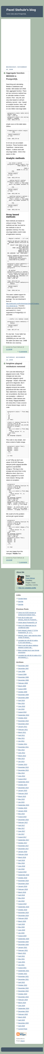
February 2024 (23, 1000)
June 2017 (21, 831)
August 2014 (22, 779)
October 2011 (22, 744)
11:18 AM (9, 349)
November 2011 (23, 747)
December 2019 (23, 915)
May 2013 (21, 758)
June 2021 (21, 962)
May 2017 (21, 828)
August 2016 (22, 817)
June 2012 (21, 753)
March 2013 (22, 756)
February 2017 (23, 822)
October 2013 (22, 764)
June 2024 (21, 1005)
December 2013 (23, 770)
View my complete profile (27, 588)
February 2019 (23, 889)
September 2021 (23, 971)
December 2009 (23, 698)
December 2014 (23, 788)
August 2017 (22, 837)
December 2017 (23, 849)
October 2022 (22, 985)
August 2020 (22, 936)
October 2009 (22, 692)
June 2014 (21, 776)
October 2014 (22, 785)
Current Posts (22, 1029)
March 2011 (22, 732)
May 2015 (21, 799)
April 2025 (21, 1020)
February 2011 (23, 729)
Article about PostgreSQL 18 (27, 622)
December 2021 (23, 979)
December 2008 (23, 680)
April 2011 (21, 735)
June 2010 (21, 706)
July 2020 (21, 933)
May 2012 (21, 750)
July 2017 (21, 834)
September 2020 (23, 939)
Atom (22, 1041)
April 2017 (21, 825)
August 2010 (22, 712)
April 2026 (21, 1026)
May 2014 (21, 773)
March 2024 (22, 1003)
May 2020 (21, 927)
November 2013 (23, 767)
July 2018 (21, 869)
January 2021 (22, 947)
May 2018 (21, 863)
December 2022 (23, 991)
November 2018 (23, 880)
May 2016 (21, 814)
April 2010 (21, 700)
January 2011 (22, 727)
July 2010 (21, 709)
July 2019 (21, 901)
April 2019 (21, 895)
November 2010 (23, 721)
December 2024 (23, 1011)
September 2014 (23, 782)
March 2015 (22, 796)
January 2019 (22, 886)
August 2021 (22, 968)
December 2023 (23, 997)
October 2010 (22, 718)
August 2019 (22, 904)
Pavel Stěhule (30, 578)
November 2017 (23, 846)
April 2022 (21, 982)
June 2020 (21, 930)
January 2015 (22, 790)
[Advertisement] (22, 42)
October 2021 (22, 974)
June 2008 (21, 671)
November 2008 (23, 677)
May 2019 (21, 898)
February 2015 (23, 793)
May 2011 (21, 738)
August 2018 (22, 872)
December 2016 (23, 820)
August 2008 (22, 674)
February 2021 (23, 950)
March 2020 (22, 921)
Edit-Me (20, 601)
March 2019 (22, 892)
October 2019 (22, 910)
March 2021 (22, 953)
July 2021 (21, 965)
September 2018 (23, 875)
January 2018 (22, 851)
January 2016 (22, 811)
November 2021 (23, 976)
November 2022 (23, 988)
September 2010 (23, 715)
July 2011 (21, 741)
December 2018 (23, 883)
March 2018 (22, 857)
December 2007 (23, 668)
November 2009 (23, 695)
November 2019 (23, 912)
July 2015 (21, 802)
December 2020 (23, 944)
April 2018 (21, 860)
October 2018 (22, 878)
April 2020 (21, 924)
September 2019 (23, 907)
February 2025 (23, 1014)
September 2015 (23, 805)
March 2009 (22, 686)
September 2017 (23, 840)
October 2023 (22, 994)
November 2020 (23, 942)
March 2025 (22, 1017)
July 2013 (21, 761)
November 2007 (23, 666)
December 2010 (23, 724)
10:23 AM (9, 560)
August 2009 (22, 689)
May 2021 (21, 959)
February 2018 (23, 854)
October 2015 (22, 808)
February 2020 (23, 918)
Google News (22, 598)
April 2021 (21, 956)
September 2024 (23, 1008)
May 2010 (21, 703)
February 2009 (23, 683)
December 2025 (23, 1023)
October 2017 (22, 843)
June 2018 (21, 866)
